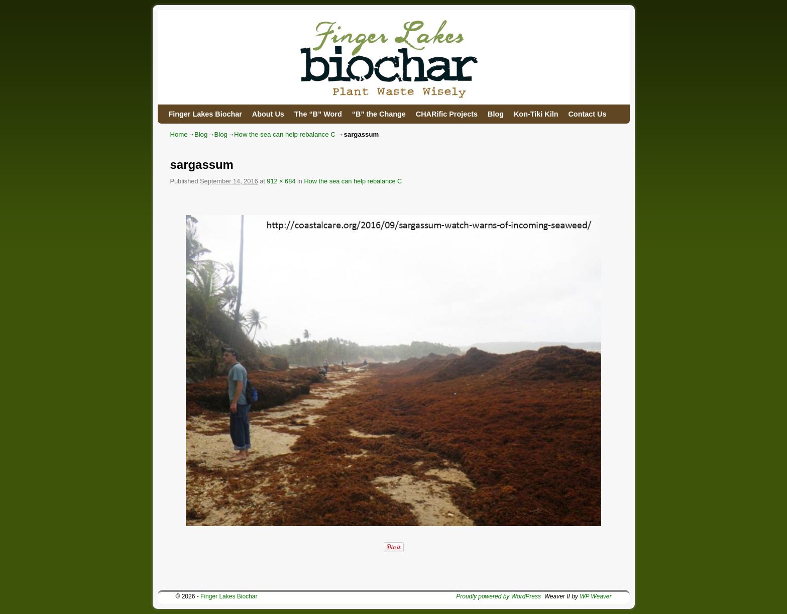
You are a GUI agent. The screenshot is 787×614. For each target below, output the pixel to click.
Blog (496, 114)
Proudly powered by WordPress (498, 596)
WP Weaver (595, 596)
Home (179, 134)
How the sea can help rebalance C (284, 134)
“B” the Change (379, 114)
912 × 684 (281, 181)
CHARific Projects (447, 114)
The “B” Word (318, 114)
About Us (268, 114)
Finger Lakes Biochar (205, 114)
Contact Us (587, 114)
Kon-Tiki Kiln (536, 114)
